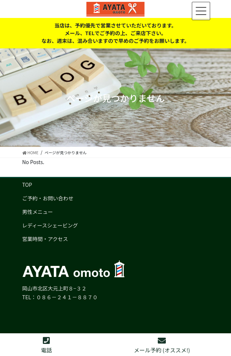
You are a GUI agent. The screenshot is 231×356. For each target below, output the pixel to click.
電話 (46, 345)
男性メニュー (37, 211)
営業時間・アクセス (45, 238)
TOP (27, 184)
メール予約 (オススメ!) (162, 345)
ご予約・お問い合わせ (48, 198)
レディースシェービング (50, 225)
